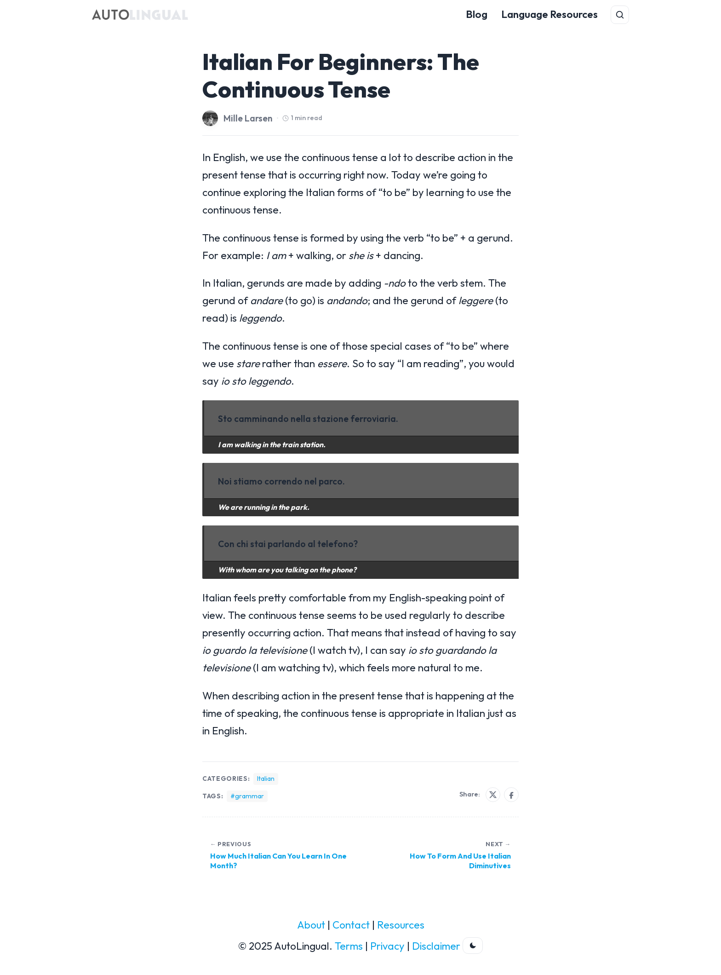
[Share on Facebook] (511, 794)
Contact (351, 924)
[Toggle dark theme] (473, 945)
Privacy (387, 946)
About (311, 924)
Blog (476, 14)
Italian (266, 778)
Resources (400, 924)
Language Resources (549, 14)
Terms (349, 946)
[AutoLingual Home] (140, 14)
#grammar (247, 796)
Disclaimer (436, 946)
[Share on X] (493, 794)
